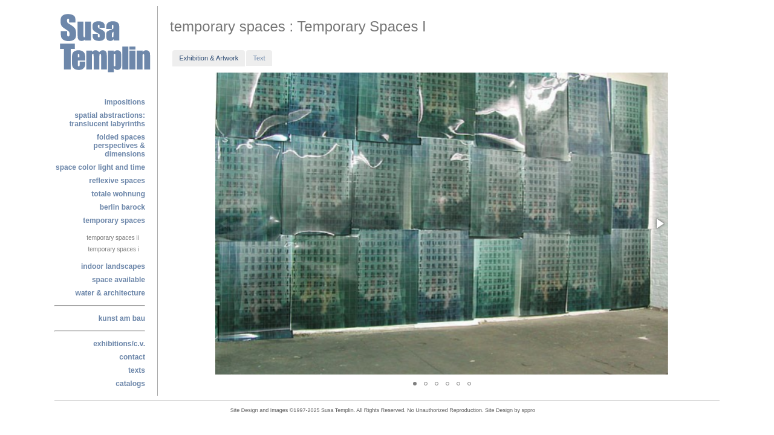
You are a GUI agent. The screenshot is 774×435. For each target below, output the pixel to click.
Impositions (125, 102)
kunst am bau (122, 318)
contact (132, 357)
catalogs (130, 383)
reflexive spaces (117, 180)
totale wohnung (118, 194)
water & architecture (110, 293)
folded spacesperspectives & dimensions (119, 145)
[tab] (208, 58)
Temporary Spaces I (113, 249)
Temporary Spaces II (112, 237)
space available (118, 280)
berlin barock (122, 207)
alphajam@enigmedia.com (540, 411)
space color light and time (100, 167)
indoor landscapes (113, 266)
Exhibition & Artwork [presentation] (208, 58)
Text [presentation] (259, 58)
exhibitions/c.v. (119, 344)
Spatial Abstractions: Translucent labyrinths (107, 119)
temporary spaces (114, 220)
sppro (528, 410)
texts (136, 370)
